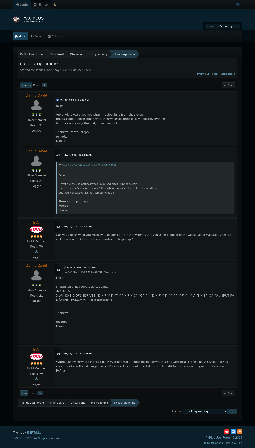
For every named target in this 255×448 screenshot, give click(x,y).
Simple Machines (49, 438)
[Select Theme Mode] (55, 4)
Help (206, 442)
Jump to (176, 411)
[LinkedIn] (233, 431)
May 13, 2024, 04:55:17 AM (74, 100)
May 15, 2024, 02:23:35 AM (78, 155)
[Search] (221, 26)
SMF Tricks (33, 432)
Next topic (227, 73)
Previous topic (207, 73)
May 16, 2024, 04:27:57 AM (78, 353)
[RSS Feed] (239, 431)
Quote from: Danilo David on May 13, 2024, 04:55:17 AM (89, 165)
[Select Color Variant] (237, 4)
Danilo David (36, 95)
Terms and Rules (220, 442)
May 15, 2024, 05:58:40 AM (78, 226)
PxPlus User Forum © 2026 (224, 437)
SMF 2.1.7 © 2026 (25, 438)
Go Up (24, 393)
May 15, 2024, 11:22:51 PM (81, 267)
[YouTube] (226, 431)
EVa (36, 222)
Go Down (26, 85)
